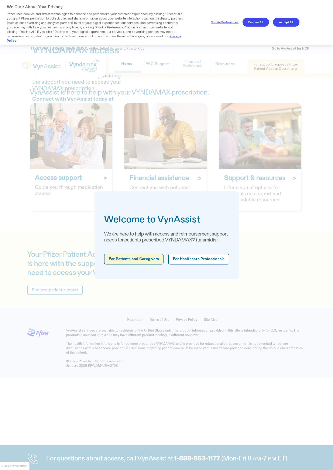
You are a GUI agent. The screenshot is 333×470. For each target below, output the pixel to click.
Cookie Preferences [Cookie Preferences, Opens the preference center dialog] (224, 22)
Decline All (255, 22)
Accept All (286, 22)
